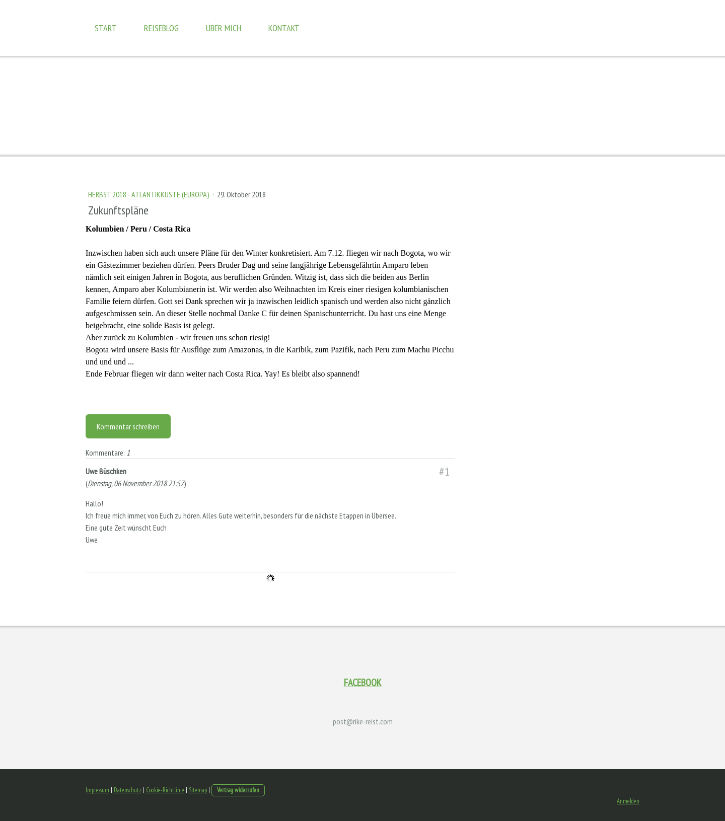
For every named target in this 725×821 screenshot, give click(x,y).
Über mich (223, 28)
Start (106, 28)
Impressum (97, 790)
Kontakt (284, 28)
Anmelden (628, 801)
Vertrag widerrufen (238, 790)
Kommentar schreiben (128, 426)
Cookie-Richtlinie (165, 790)
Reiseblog (161, 28)
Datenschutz (127, 790)
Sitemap (198, 790)
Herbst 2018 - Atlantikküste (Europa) (149, 194)
